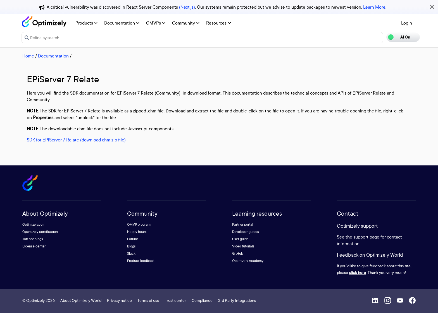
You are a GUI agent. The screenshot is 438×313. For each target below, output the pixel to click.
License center (34, 246)
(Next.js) (187, 7)
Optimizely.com (33, 224)
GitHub (237, 253)
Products (86, 23)
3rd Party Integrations (237, 300)
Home (28, 56)
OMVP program (139, 224)
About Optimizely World (80, 300)
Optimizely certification (40, 231)
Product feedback (140, 260)
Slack (131, 253)
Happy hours (137, 231)
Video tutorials (243, 246)
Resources (218, 23)
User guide (240, 239)
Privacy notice (119, 300)
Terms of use (148, 300)
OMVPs (155, 23)
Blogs (131, 246)
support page (366, 237)
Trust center (175, 300)
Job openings (32, 239)
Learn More (374, 7)
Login (406, 23)
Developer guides (245, 231)
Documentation (121, 23)
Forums (133, 239)
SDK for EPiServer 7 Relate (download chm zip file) (76, 140)
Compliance (202, 300)
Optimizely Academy (247, 260)
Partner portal (242, 224)
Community (185, 23)
